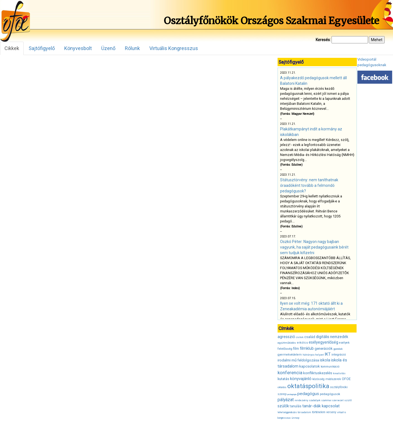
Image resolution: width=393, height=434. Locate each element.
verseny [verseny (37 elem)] (331, 412)
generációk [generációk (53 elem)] (324, 348)
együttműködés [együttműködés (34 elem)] (287, 342)
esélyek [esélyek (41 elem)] (344, 342)
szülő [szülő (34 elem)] (348, 400)
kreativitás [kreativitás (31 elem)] (339, 373)
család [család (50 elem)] (309, 337)
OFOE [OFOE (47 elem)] (346, 379)
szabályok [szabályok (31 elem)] (314, 400)
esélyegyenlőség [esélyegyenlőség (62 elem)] (323, 342)
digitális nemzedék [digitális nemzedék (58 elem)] (332, 336)
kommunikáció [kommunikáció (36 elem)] (330, 366)
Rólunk (132, 48)
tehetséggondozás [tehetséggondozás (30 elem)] (287, 412)
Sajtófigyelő (42, 48)
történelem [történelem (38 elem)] (318, 412)
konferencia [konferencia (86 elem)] (290, 372)
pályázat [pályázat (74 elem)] (286, 399)
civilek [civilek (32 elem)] (299, 337)
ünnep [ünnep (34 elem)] (295, 417)
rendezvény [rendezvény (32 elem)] (301, 400)
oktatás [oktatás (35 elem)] (282, 387)
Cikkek (11, 48)
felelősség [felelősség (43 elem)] (285, 349)
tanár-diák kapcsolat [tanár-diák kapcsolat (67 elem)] (321, 405)
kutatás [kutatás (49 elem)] (283, 379)
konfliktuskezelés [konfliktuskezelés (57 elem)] (317, 373)
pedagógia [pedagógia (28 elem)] (291, 394)
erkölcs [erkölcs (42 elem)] (302, 342)
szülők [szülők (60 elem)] (283, 406)
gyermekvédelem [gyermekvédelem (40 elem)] (290, 354)
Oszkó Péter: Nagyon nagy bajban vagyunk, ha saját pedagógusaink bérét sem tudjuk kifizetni (314, 247)
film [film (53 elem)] (296, 348)
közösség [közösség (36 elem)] (318, 379)
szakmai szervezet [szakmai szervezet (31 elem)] (332, 400)
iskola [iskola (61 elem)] (325, 360)
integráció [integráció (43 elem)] (339, 354)
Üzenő (108, 48)
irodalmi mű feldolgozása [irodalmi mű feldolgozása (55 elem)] (298, 360)
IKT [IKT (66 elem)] (328, 354)
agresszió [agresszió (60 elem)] (286, 336)
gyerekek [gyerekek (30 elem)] (338, 349)
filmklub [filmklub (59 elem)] (307, 348)
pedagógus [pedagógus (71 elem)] (308, 393)
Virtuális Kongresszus (173, 48)
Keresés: (323, 40)
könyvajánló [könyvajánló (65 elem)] (301, 378)
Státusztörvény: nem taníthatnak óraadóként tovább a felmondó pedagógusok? (309, 185)
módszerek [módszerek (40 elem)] (333, 379)
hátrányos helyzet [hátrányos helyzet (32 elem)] (313, 354)
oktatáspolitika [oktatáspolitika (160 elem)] (308, 386)
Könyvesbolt (78, 48)
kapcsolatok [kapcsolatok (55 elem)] (309, 366)
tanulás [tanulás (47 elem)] (295, 406)
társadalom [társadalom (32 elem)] (304, 412)
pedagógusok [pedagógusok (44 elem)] (330, 394)
